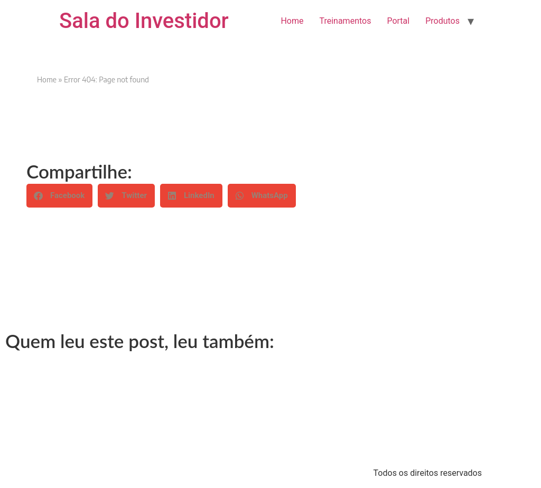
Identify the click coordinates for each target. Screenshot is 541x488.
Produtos (442, 21)
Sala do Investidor (144, 20)
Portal (398, 21)
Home (292, 21)
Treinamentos (345, 21)
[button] (59, 196)
